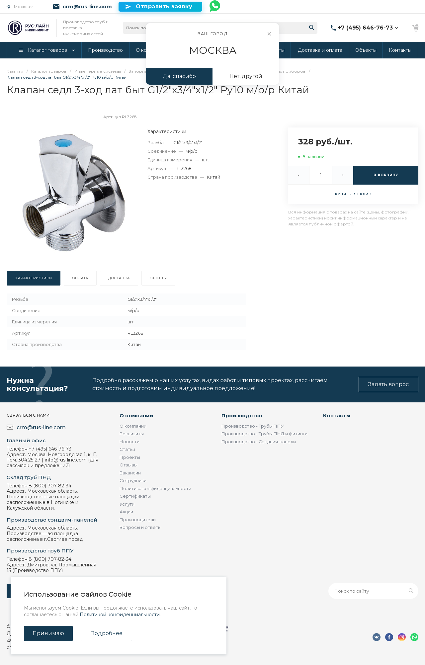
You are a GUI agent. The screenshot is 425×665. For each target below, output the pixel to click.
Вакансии (130, 472)
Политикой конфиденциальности (120, 615)
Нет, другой (245, 76)
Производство (241, 415)
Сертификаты (135, 496)
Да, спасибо (179, 76)
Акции (126, 511)
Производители (138, 519)
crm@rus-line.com (87, 7)
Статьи (127, 449)
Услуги (127, 504)
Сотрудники (133, 480)
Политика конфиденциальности (155, 488)
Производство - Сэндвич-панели (258, 441)
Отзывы (128, 464)
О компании (136, 415)
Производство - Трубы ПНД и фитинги (264, 433)
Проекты (130, 457)
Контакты (337, 415)
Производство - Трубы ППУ (252, 426)
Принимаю (48, 633)
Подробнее (106, 633)
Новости (129, 441)
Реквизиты (132, 433)
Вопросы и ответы (140, 527)
